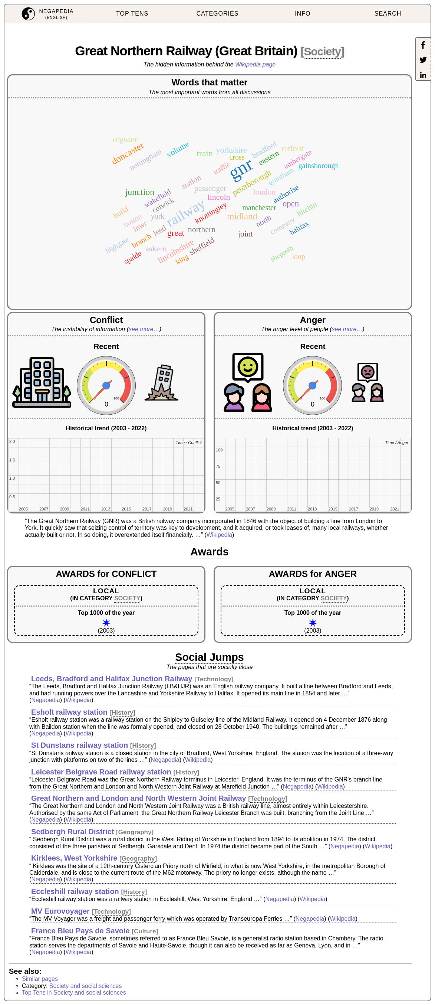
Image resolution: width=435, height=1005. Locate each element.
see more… (144, 329)
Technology (214, 679)
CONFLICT (134, 574)
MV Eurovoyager (60, 911)
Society (322, 51)
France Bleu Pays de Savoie (80, 931)
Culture (145, 931)
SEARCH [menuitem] (388, 13)
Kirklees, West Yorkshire (74, 858)
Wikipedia (219, 535)
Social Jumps (209, 657)
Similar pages (40, 979)
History (123, 712)
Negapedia (45, 700)
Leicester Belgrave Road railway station (101, 772)
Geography (135, 832)
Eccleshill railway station (75, 891)
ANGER (340, 574)
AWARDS (75, 574)
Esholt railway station (69, 712)
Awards (209, 552)
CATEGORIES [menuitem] (218, 13)
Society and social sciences (85, 986)
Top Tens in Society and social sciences (74, 992)
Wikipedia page (255, 64)
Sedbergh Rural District (72, 832)
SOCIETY (127, 598)
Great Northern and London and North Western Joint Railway (138, 798)
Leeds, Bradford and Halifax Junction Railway (111, 679)
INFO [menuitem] (302, 13)
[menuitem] (47, 13)
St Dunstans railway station (79, 745)
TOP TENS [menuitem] (132, 13)
